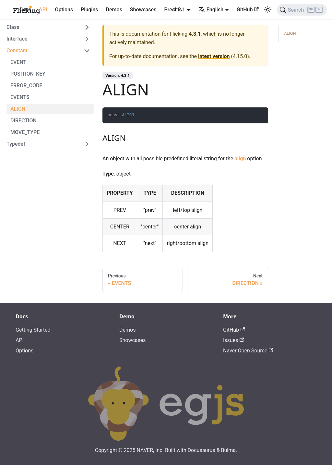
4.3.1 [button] (179, 9)
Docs (25, 9)
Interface (16, 39)
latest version (214, 56)
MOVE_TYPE (25, 132)
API (43, 9)
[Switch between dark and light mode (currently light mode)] (268, 10)
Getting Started (33, 330)
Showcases (143, 9)
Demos (114, 9)
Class (12, 27)
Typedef (15, 144)
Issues (233, 340)
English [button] (210, 9)
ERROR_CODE (26, 85)
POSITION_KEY (27, 74)
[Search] (302, 10)
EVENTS (20, 97)
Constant (17, 50)
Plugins (89, 9)
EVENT (18, 62)
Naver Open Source (248, 351)
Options (64, 9)
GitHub (248, 9)
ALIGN (17, 109)
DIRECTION (23, 120)
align (240, 158)
